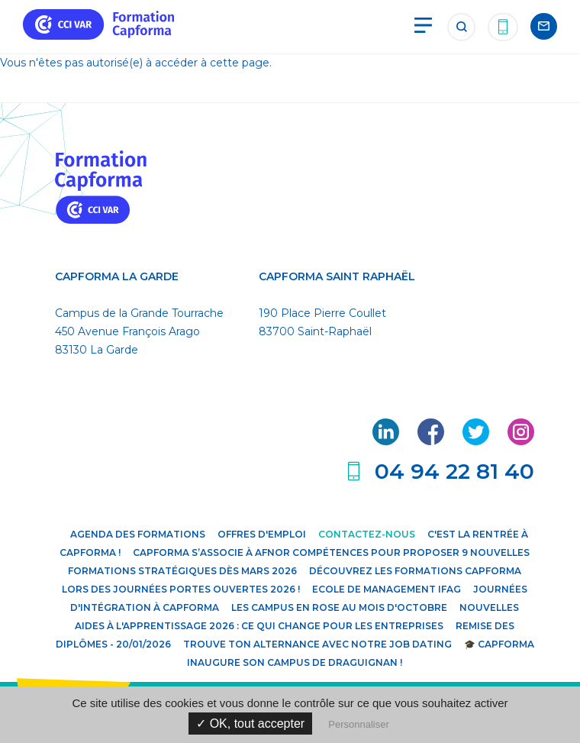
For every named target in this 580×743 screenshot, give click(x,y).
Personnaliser (358, 724)
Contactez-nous (366, 534)
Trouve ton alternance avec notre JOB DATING (317, 644)
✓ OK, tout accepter (250, 723)
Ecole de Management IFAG (386, 589)
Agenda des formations (137, 534)
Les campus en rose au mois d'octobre (339, 607)
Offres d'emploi (262, 534)
